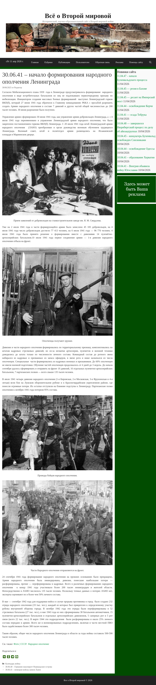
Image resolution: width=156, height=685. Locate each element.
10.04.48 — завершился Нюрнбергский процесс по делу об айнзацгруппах (135, 127)
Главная (34, 62)
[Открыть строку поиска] (150, 62)
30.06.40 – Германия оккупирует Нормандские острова (28, 667)
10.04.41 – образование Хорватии (136, 157)
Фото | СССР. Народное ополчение (31, 644)
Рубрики (48, 62)
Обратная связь (102, 62)
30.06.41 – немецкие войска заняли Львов (23, 670)
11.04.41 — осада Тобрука (132, 114)
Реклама (119, 62)
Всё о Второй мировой (78, 15)
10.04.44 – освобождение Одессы (136, 148)
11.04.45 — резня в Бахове (132, 88)
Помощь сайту (136, 62)
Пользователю (82, 62)
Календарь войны (12, 664)
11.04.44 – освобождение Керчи (135, 106)
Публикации (64, 62)
